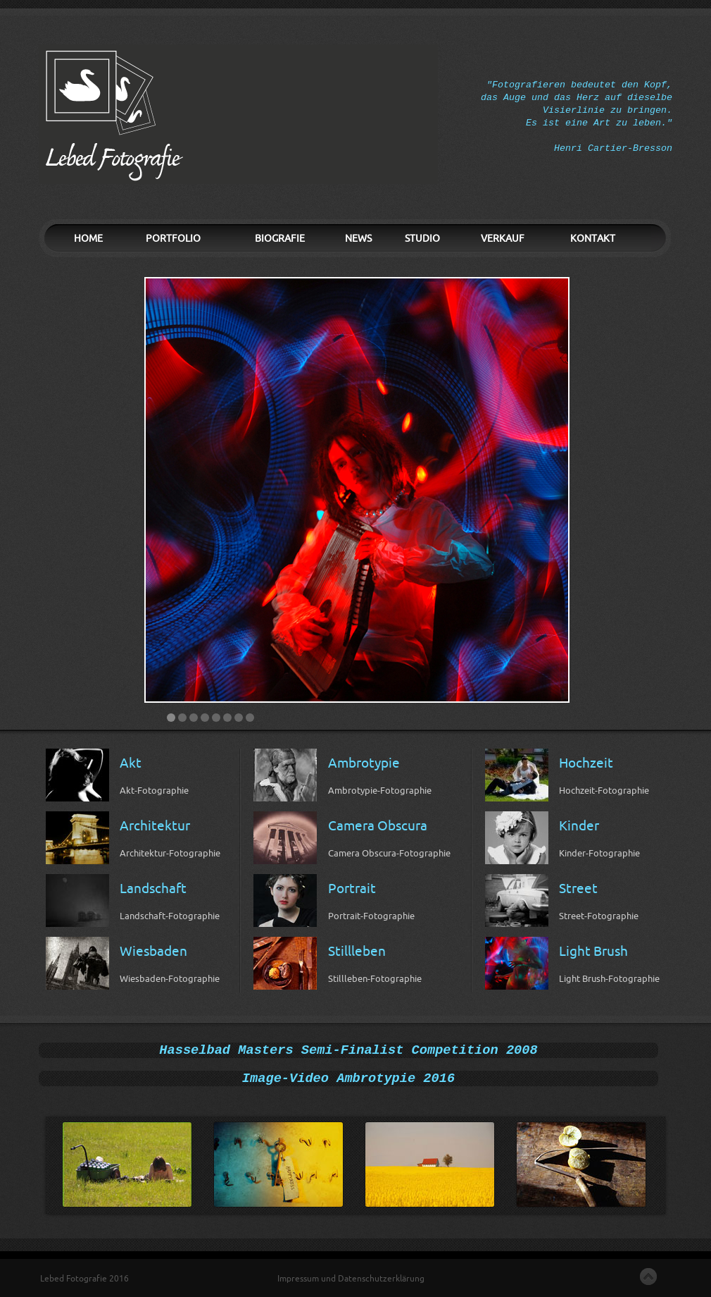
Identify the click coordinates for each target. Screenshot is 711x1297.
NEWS (358, 238)
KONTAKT (592, 238)
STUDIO (422, 238)
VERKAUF (502, 238)
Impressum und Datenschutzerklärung (350, 1278)
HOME (88, 238)
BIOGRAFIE (280, 238)
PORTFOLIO (173, 238)
